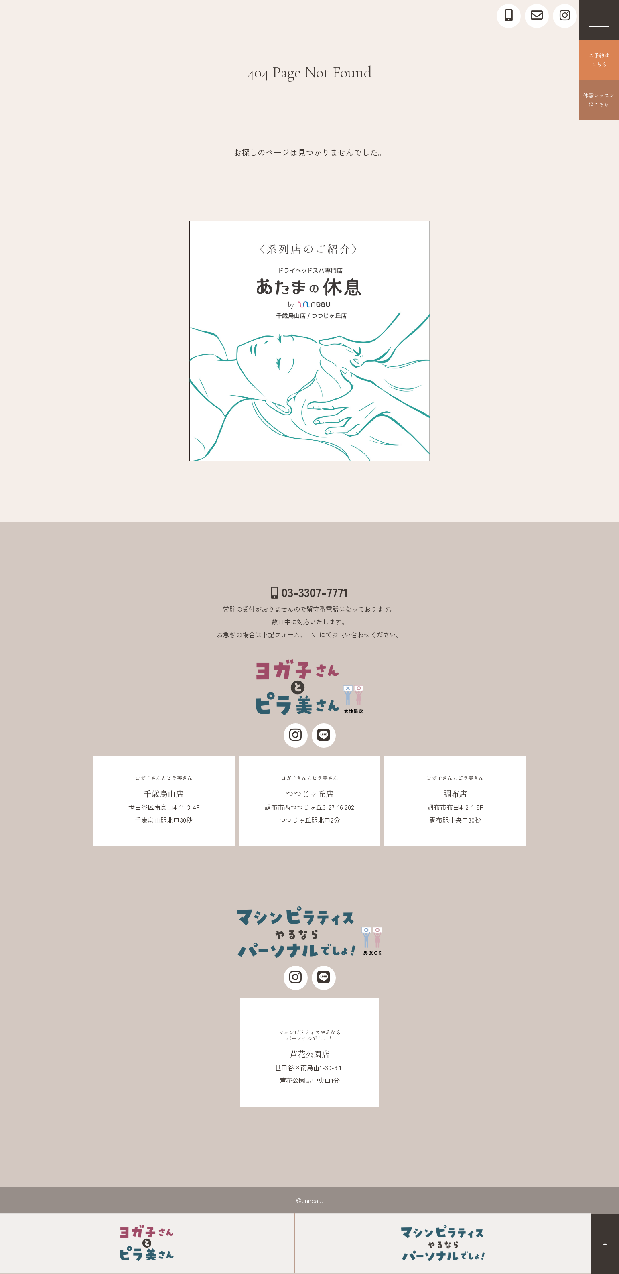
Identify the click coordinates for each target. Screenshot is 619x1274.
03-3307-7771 (309, 592)
